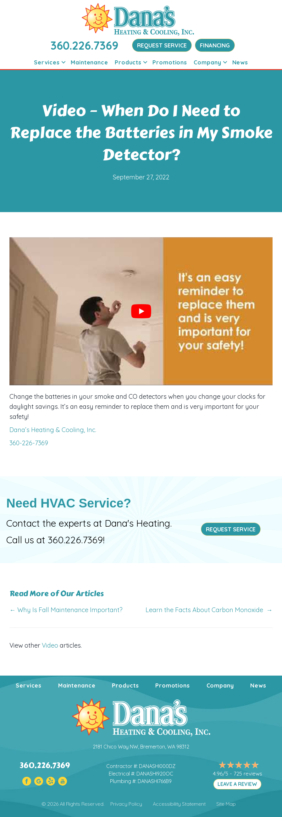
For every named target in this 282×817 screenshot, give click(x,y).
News (258, 685)
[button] (63, 62)
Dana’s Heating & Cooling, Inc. (52, 430)
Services (28, 685)
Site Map (226, 804)
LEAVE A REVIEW (237, 784)
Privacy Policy (126, 804)
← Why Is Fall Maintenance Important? (66, 610)
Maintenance (77, 685)
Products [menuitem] (128, 62)
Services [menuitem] (47, 62)
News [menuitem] (240, 62)
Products (125, 685)
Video (50, 645)
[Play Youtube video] (141, 311)
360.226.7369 (85, 45)
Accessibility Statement (179, 804)
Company (220, 685)
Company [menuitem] (207, 62)
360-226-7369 (28, 443)
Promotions (172, 685)
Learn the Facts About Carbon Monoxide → (209, 610)
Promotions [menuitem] (169, 62)
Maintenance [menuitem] (89, 62)
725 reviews (248, 773)
